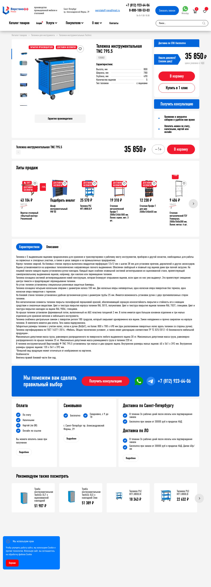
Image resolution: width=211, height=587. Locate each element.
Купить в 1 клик (177, 88)
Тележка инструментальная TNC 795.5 (39, 147)
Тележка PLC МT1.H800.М (135, 492)
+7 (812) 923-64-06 (137, 5)
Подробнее (24, 452)
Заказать (167, 10)
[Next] (193, 203)
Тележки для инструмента (43, 35)
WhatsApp (185, 10)
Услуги (50, 23)
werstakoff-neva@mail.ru (107, 10)
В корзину (177, 76)
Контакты (113, 23)
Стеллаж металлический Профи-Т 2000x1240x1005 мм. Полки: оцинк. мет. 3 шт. (119, 213)
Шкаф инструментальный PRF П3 (58, 208)
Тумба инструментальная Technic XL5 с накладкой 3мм (91, 493)
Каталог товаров (19, 23)
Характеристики (29, 247)
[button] (82, 78)
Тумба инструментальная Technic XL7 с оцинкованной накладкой (43, 494)
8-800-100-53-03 (139, 10)
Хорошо (12, 563)
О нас (95, 23)
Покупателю (73, 23)
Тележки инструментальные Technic (75, 35)
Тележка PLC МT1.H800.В (183, 492)
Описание (52, 247)
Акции (39, 23)
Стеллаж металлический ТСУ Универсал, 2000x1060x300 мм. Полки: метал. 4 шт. (178, 218)
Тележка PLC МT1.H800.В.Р (86, 207)
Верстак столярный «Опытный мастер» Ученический (29, 215)
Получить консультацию (105, 381)
